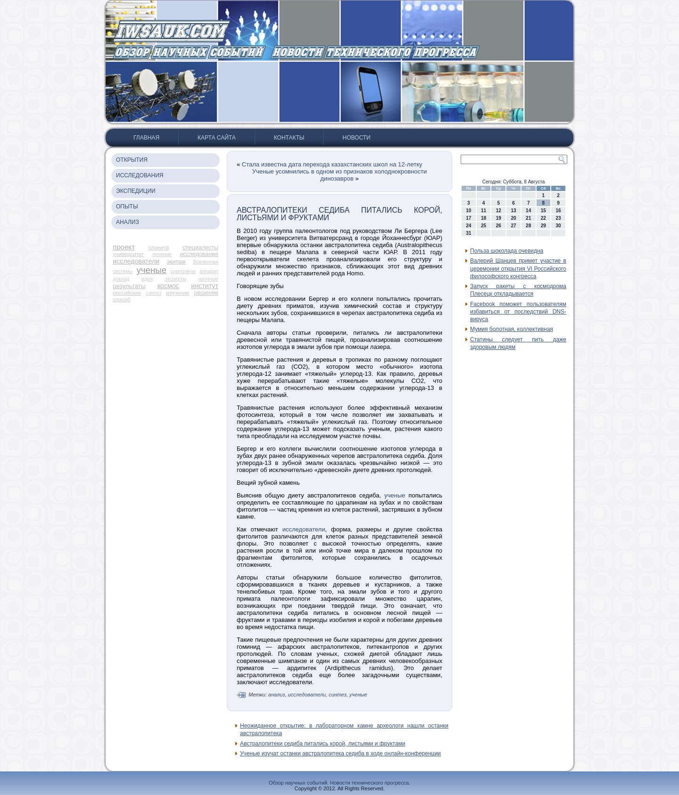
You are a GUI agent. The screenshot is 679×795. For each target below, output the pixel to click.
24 (468, 225)
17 (468, 218)
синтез (154, 293)
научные (208, 279)
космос (168, 286)
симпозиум (183, 271)
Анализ (127, 222)
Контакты (289, 137)
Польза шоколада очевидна (506, 251)
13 (513, 210)
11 (483, 210)
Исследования (139, 175)
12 (498, 210)
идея (147, 279)
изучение (177, 293)
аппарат (208, 271)
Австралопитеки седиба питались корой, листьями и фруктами (323, 743)
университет (128, 254)
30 (558, 225)
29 (543, 225)
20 (513, 218)
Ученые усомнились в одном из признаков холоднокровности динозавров (339, 175)
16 (558, 210)
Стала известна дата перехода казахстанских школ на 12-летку (332, 164)
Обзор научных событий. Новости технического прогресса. (339, 783)
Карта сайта (217, 137)
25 (483, 225)
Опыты (127, 206)
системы (122, 271)
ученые (152, 270)
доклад (121, 279)
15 (543, 210)
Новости (356, 137)
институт (204, 286)
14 (528, 210)
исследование (199, 254)
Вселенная (205, 262)
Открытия (132, 160)
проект (124, 247)
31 (468, 233)
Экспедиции (136, 191)
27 (513, 225)
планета (159, 247)
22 (543, 218)
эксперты (175, 279)
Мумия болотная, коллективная (511, 329)
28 (528, 225)
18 (483, 218)
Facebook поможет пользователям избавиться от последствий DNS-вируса (518, 312)
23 (558, 218)
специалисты (200, 247)
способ (121, 299)
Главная (146, 137)
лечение (162, 254)
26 (498, 225)
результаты (129, 286)
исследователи (136, 261)
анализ (276, 694)
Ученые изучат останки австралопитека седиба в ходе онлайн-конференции (340, 753)
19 (498, 218)
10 (468, 210)
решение (206, 293)
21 (528, 218)
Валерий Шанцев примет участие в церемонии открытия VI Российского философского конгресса (518, 268)
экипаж (176, 261)
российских (127, 293)
